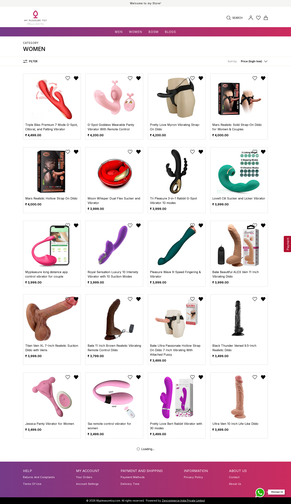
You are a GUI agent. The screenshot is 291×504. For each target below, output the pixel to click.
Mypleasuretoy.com (108, 500)
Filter (30, 61)
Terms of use (32, 483)
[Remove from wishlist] (76, 78)
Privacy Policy (193, 477)
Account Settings (87, 483)
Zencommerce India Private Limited (183, 500)
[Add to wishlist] (67, 78)
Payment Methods (133, 477)
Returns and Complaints (39, 477)
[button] (248, 61)
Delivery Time (130, 483)
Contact (234, 477)
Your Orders (84, 477)
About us (235, 483)
